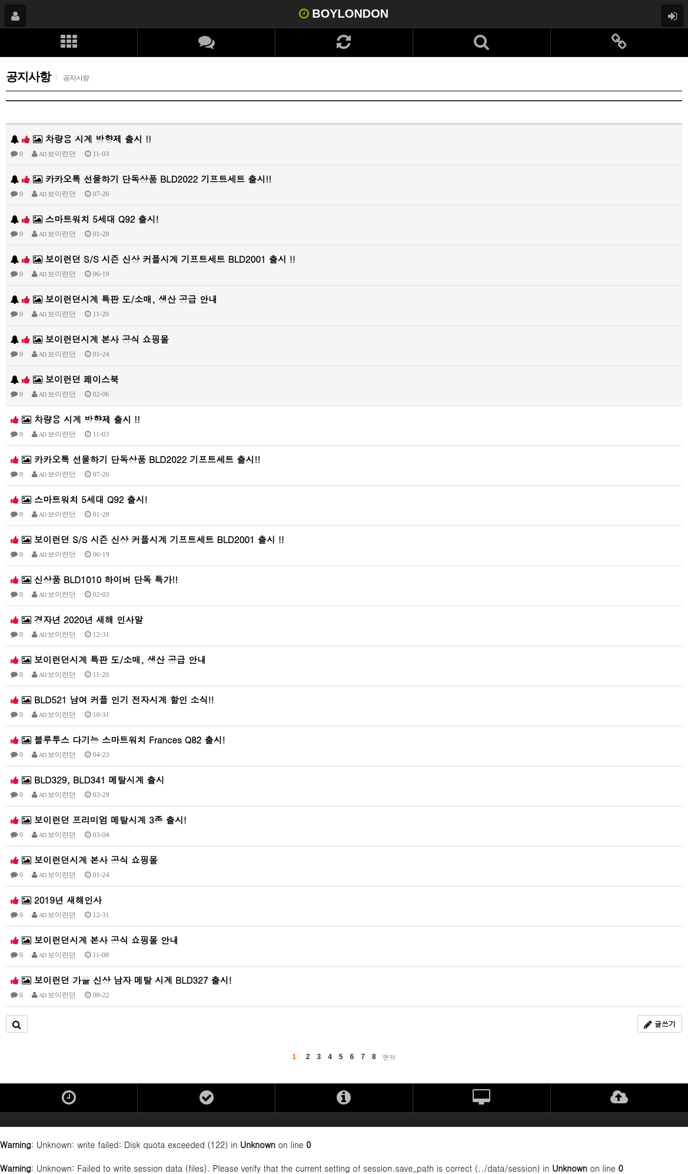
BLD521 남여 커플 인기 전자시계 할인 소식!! (112, 699)
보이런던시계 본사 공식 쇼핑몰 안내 (94, 940)
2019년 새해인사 (56, 900)
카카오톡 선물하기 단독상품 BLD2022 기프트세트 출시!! (141, 179)
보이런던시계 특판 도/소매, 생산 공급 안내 (114, 299)
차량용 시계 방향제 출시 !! (81, 139)
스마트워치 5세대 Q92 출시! (85, 219)
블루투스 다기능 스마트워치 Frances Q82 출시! (118, 739)
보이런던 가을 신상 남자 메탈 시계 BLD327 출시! (121, 980)
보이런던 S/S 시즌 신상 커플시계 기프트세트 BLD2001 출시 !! (153, 259)
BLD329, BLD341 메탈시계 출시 (88, 779)
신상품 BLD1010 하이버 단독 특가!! (94, 579)
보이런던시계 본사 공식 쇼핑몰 (90, 339)
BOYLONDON (344, 13)
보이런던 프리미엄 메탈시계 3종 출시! (99, 819)
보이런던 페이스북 (65, 379)
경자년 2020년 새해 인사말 (77, 619)
